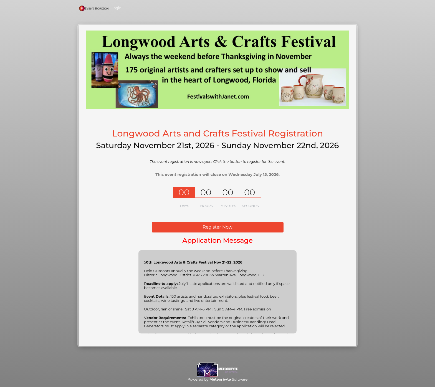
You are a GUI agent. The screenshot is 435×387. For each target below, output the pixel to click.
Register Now (217, 227)
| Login (100, 8)
